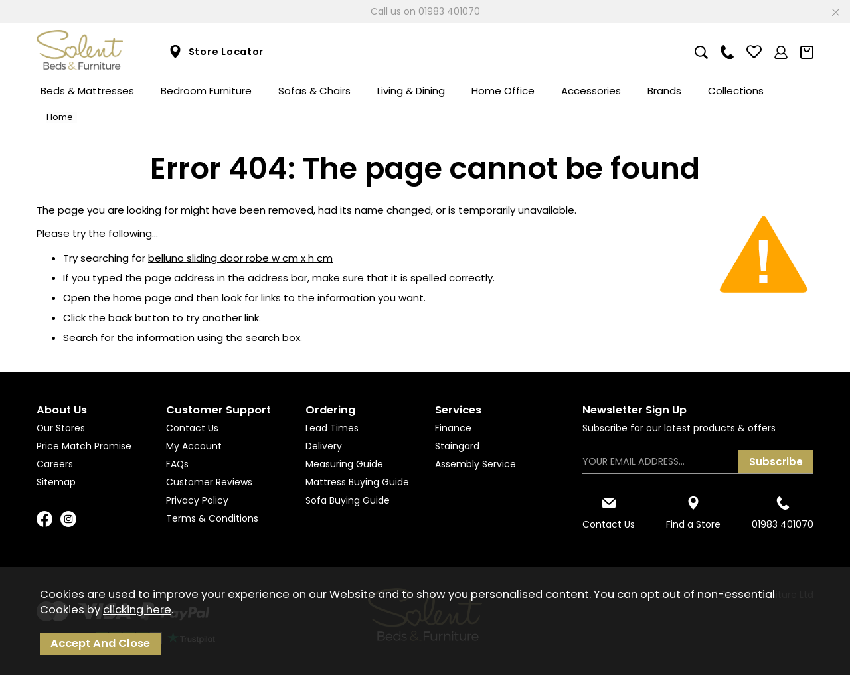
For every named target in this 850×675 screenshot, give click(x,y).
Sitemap (56, 481)
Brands (664, 91)
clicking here (137, 609)
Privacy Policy (197, 500)
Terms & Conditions (212, 518)
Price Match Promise (84, 446)
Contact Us (192, 428)
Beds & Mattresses (87, 91)
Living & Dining (411, 91)
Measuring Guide (344, 464)
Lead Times (332, 428)
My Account (194, 446)
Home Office (503, 91)
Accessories (591, 91)
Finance (453, 428)
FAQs (177, 464)
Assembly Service (475, 464)
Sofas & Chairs (314, 91)
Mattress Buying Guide (357, 481)
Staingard (457, 446)
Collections (736, 91)
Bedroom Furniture (206, 91)
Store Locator (216, 52)
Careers (55, 464)
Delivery (323, 446)
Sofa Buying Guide (347, 500)
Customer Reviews (209, 481)
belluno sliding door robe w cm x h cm (240, 258)
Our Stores (61, 428)
